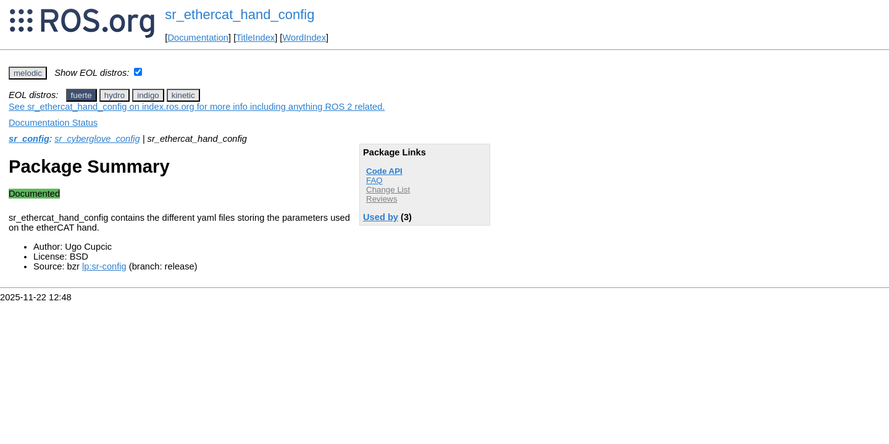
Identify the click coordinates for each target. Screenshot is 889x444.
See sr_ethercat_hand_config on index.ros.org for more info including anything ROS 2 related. (197, 107)
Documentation (197, 38)
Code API (384, 171)
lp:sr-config (104, 266)
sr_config (29, 139)
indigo (148, 95)
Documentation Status (53, 123)
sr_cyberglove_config (97, 139)
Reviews (381, 199)
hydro (114, 95)
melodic (28, 73)
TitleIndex (255, 38)
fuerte (81, 95)
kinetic (183, 95)
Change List (388, 189)
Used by (380, 217)
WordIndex (304, 38)
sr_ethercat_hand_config (239, 14)
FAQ (374, 180)
